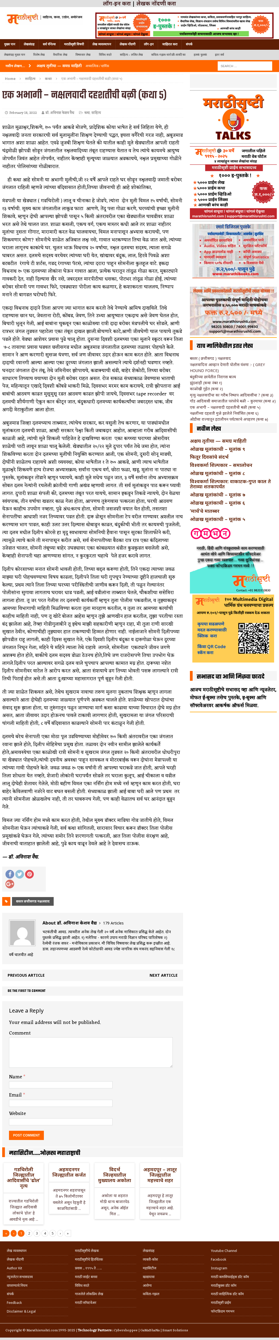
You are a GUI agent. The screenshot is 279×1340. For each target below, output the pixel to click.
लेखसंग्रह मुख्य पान (14, 55)
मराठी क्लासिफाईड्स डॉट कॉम (230, 1277)
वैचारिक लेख (60, 55)
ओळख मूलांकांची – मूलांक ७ (217, 494)
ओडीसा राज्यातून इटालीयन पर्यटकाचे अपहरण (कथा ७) (229, 419)
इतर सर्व (219, 55)
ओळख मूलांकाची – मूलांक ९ (217, 449)
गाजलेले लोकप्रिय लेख (89, 1294)
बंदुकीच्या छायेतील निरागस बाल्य (213, 376)
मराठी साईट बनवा (86, 1277)
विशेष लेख (39, 55)
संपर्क (189, 44)
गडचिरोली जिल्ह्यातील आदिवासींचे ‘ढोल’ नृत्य (23, 1177)
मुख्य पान (9, 44)
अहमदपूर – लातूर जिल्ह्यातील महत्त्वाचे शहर (160, 1174)
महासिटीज (149, 1268)
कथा (87, 113)
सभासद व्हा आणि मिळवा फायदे (231, 677)
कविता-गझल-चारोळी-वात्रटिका (168, 55)
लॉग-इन (149, 44)
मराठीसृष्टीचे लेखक (87, 1251)
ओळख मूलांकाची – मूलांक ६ (217, 502)
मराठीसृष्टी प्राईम (221, 1303)
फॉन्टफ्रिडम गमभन (222, 1311)
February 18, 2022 (23, 113)
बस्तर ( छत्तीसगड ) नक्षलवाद (210, 358)
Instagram (219, 1268)
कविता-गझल (151, 1294)
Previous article (26, 975)
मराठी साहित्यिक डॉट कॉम (227, 1294)
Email (16, 1095)
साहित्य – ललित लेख (131, 55)
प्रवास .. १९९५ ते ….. (88, 1268)
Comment (20, 1033)
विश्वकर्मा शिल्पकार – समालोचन (221, 465)
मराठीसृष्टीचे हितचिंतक (89, 1259)
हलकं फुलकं (200, 55)
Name (16, 1077)
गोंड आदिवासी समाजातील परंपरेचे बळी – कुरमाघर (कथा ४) (233, 401)
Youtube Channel (224, 1251)
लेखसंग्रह (29, 44)
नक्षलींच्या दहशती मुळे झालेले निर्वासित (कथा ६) (224, 413)
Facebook (218, 1259)
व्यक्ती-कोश (150, 1259)
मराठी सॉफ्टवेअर (85, 1303)
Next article (164, 975)
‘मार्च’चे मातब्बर (204, 511)
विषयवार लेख (83, 55)
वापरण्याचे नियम (17, 1285)
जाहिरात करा (169, 44)
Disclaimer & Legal (21, 1311)
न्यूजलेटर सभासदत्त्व (20, 1277)
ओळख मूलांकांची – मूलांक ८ (217, 473)
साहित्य (30, 78)
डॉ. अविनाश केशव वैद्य (60, 113)
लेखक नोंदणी (127, 44)
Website (17, 1113)
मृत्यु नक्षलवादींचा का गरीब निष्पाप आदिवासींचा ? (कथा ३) (231, 395)
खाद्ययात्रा (148, 1277)
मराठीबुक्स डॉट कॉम (223, 1285)
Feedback (14, 1303)
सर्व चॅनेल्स (49, 44)
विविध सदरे (105, 55)
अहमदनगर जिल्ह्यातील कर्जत (69, 1172)
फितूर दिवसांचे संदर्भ (209, 457)
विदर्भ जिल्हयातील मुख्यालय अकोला (114, 1174)
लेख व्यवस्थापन (101, 44)
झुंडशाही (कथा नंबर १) (206, 382)
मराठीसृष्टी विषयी (74, 44)
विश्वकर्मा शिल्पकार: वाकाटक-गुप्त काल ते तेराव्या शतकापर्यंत (230, 484)
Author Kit (14, 1268)
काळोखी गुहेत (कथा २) (206, 388)
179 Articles (113, 923)
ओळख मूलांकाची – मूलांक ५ (217, 519)
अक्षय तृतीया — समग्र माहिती (218, 441)
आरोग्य (147, 1285)
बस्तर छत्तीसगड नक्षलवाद (33, 901)
